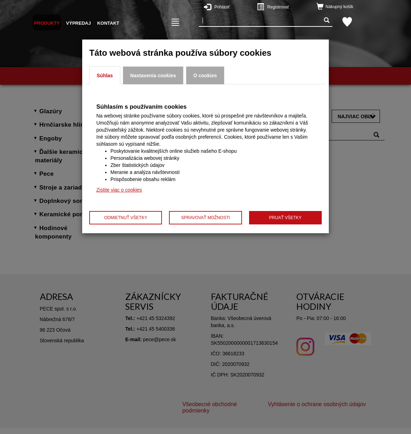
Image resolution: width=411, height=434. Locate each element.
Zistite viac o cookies (119, 190)
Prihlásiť (234, 6)
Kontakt (108, 23)
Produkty (47, 23)
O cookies (205, 75)
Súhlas (105, 75)
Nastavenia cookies (153, 75)
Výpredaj (78, 23)
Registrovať (287, 6)
